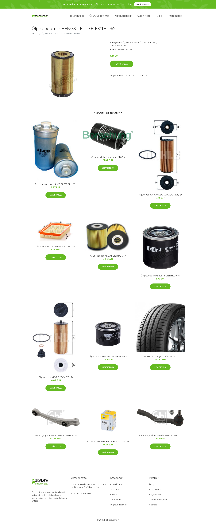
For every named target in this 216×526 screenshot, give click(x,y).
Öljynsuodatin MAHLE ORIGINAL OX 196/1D (160, 196)
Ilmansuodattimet (118, 47)
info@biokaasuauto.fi (81, 494)
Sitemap (153, 506)
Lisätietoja (122, 65)
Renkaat (114, 496)
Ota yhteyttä (155, 490)
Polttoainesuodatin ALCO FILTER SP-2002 (56, 185)
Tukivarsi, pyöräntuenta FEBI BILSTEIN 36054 (56, 437)
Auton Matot (116, 485)
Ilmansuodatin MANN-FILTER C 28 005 (56, 248)
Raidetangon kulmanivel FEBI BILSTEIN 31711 (160, 437)
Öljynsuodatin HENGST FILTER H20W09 (160, 277)
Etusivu (35, 35)
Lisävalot (114, 490)
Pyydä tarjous (142, 4)
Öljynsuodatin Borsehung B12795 (108, 158)
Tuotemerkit (175, 16)
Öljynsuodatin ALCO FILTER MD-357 (108, 257)
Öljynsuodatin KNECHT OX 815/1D (56, 378)
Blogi (160, 16)
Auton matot (144, 16)
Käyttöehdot (155, 496)
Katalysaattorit (123, 16)
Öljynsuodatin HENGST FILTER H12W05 (108, 357)
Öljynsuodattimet (99, 16)
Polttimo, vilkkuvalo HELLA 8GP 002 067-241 (108, 443)
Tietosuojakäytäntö (158, 501)
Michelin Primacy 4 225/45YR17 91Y (160, 357)
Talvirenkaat (77, 16)
